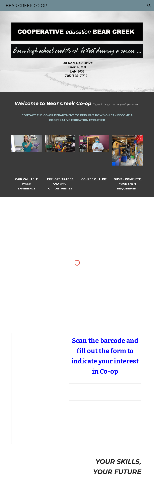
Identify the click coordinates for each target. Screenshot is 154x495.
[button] (149, 5)
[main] (77, 69)
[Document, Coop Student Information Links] (37, 388)
